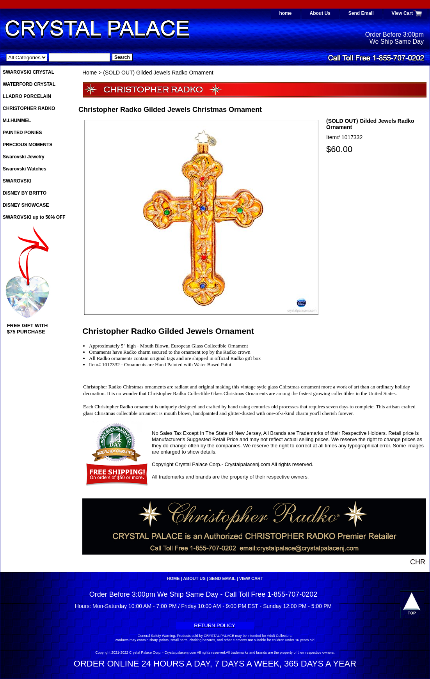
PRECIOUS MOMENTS (27, 144)
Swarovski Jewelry (23, 157)
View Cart (402, 13)
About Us (320, 13)
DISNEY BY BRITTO (24, 193)
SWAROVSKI (17, 181)
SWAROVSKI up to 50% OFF (34, 217)
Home (89, 72)
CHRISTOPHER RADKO (29, 108)
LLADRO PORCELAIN (27, 96)
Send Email (361, 13)
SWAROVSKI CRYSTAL (28, 72)
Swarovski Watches (24, 169)
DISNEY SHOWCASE (26, 205)
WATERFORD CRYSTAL (29, 84)
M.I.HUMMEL (17, 120)
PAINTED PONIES (22, 132)
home (285, 13)
